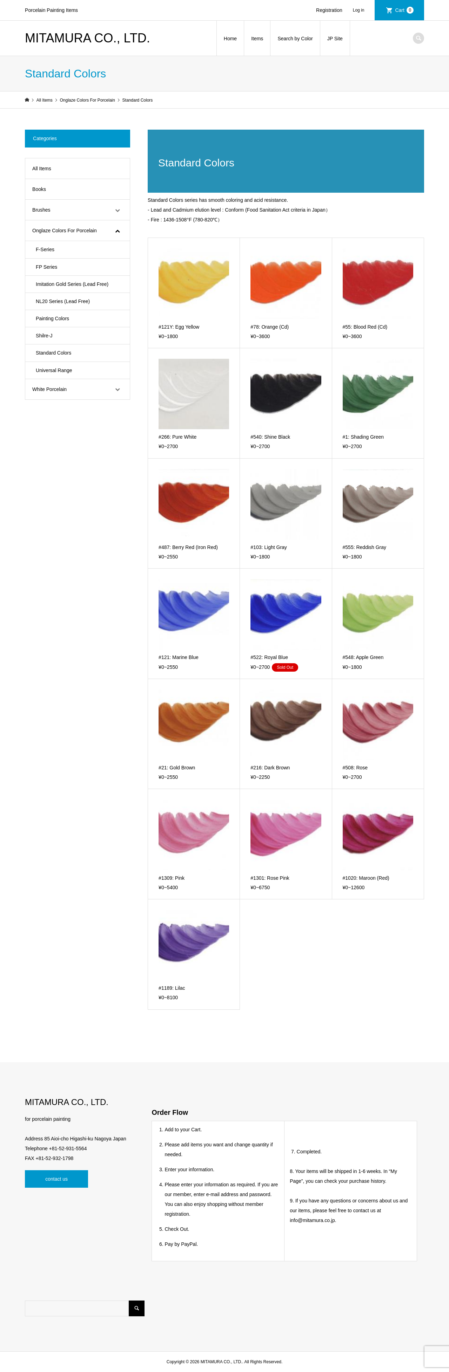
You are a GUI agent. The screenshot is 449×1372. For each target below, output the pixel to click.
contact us (56, 1179)
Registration (329, 10)
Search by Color (295, 38)
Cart (404, 10)
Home (230, 38)
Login (361, 10)
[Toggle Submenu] (117, 210)
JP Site (335, 38)
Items (257, 38)
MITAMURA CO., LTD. (87, 38)
